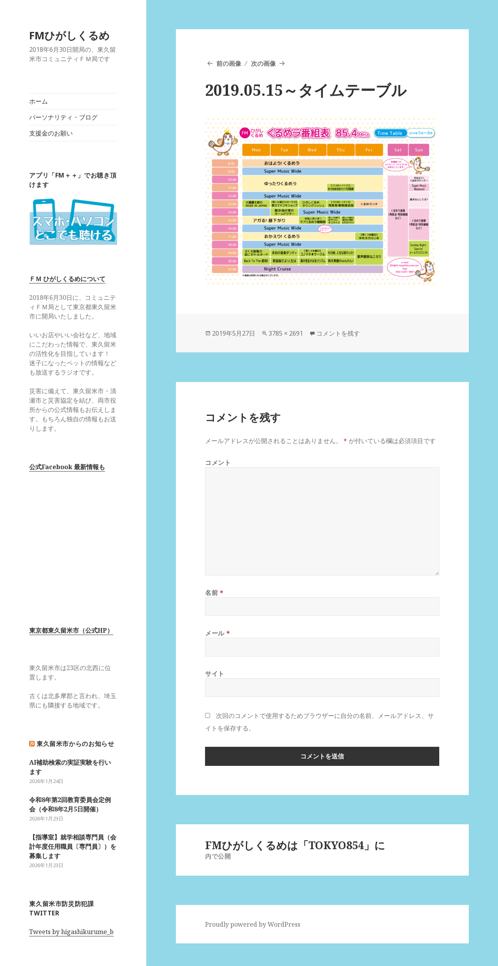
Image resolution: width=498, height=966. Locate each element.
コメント (218, 462)
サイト (214, 673)
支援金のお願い (51, 133)
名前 (214, 592)
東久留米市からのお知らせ (75, 743)
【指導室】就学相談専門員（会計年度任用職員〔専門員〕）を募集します (72, 846)
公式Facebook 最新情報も (67, 467)
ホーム (38, 101)
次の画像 (263, 63)
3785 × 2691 (285, 333)
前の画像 (228, 63)
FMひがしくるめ (69, 35)
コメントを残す (338, 333)
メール (217, 633)
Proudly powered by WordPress (252, 924)
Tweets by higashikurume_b (71, 931)
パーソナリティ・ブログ (63, 117)
